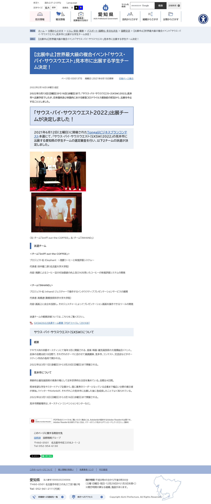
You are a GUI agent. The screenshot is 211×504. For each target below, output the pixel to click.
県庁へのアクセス (85, 497)
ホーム (41, 31)
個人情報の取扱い (66, 470)
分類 (171, 19)
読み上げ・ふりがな (53, 3)
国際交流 (125, 31)
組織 (150, 19)
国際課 (37, 438)
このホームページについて (41, 470)
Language (72, 3)
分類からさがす (55, 31)
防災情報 (39, 19)
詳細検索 (173, 6)
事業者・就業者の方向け (80, 19)
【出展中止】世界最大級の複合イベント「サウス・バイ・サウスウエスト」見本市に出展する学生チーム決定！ (88, 39)
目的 (130, 19)
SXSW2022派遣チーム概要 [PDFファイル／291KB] (62, 323)
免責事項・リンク (87, 470)
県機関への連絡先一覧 (48, 497)
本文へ (36, 3)
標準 (54, 8)
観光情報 (60, 19)
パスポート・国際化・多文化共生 (102, 31)
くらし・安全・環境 (75, 31)
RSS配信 (103, 470)
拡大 (47, 8)
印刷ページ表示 (126, 78)
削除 (141, 39)
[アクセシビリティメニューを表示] (203, 19)
